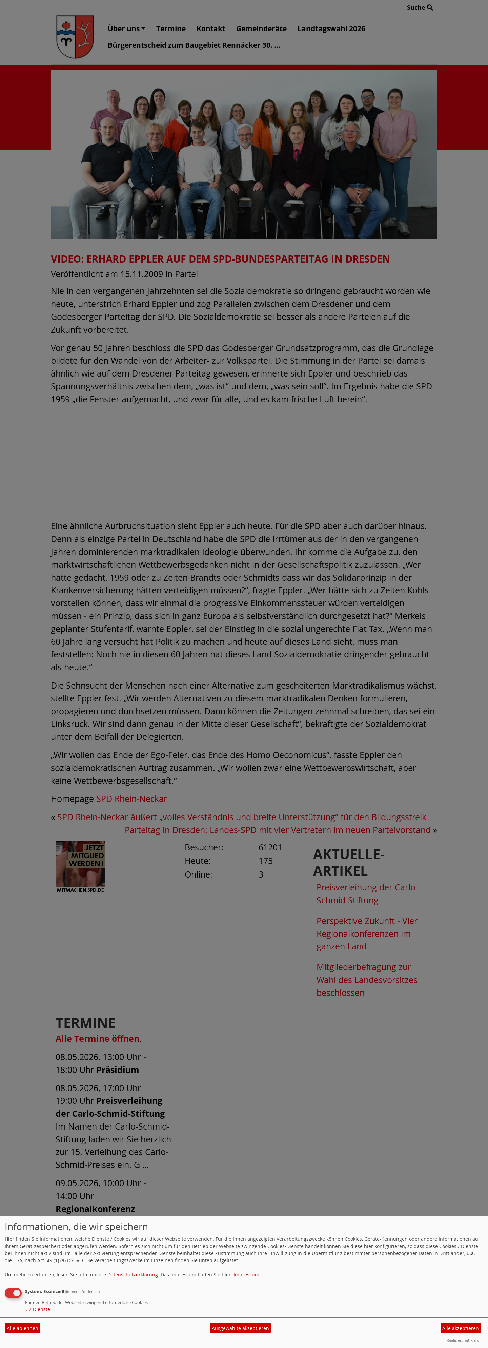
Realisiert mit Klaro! (464, 1340)
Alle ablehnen (22, 1328)
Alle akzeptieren (460, 1328)
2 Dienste (37, 1309)
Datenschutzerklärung (132, 1274)
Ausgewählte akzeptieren (240, 1328)
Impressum (246, 1274)
